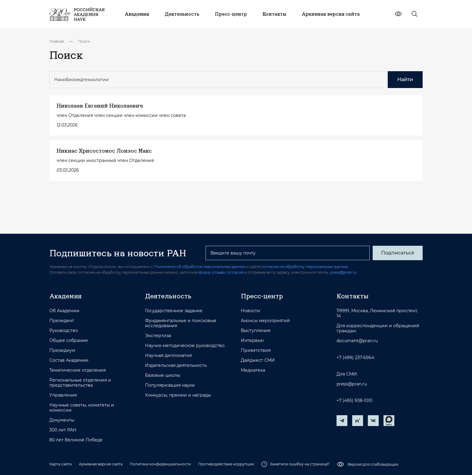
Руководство (63, 330)
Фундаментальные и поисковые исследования (180, 323)
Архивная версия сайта (101, 464)
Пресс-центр (262, 296)
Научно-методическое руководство (185, 345)
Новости (250, 310)
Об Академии (64, 310)
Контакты (352, 296)
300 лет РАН (62, 430)
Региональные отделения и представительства (80, 383)
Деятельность (168, 296)
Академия (65, 296)
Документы (61, 420)
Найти (405, 79)
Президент (61, 320)
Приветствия (256, 350)
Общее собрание (68, 340)
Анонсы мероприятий (265, 320)
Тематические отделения (77, 370)
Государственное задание (174, 310)
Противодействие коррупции (226, 464)
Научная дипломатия (168, 355)
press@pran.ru (343, 272)
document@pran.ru (357, 340)
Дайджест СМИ (258, 360)
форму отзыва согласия (221, 272)
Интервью (252, 340)
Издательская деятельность (176, 365)
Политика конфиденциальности (160, 464)
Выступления (255, 330)
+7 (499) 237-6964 (355, 357)
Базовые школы (162, 375)
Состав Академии (68, 360)
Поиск (84, 41)
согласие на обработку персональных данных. (305, 266)
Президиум (62, 350)
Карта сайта (60, 464)
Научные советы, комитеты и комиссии (81, 408)
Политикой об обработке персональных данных (199, 266)
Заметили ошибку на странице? (295, 464)
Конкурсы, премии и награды (178, 395)
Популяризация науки (170, 385)
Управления (63, 395)
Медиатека (253, 370)
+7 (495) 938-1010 (354, 400)
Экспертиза (158, 335)
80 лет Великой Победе (76, 440)
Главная (56, 41)
